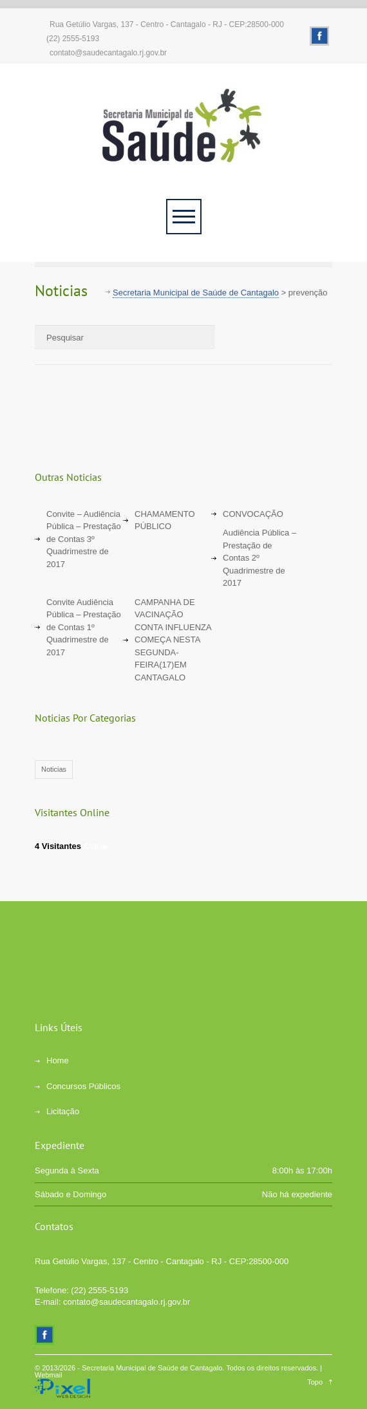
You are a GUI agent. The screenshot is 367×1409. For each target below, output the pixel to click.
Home (57, 1060)
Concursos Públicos (83, 1086)
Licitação (62, 1111)
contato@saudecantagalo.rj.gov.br (108, 53)
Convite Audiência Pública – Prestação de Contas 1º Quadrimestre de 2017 (83, 627)
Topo (315, 1382)
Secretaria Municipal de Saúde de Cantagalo (152, 1368)
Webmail (48, 1375)
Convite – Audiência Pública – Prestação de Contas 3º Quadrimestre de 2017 (83, 539)
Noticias (53, 769)
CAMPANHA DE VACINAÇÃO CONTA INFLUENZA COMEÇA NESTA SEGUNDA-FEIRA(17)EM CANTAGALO (173, 639)
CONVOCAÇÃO (253, 514)
